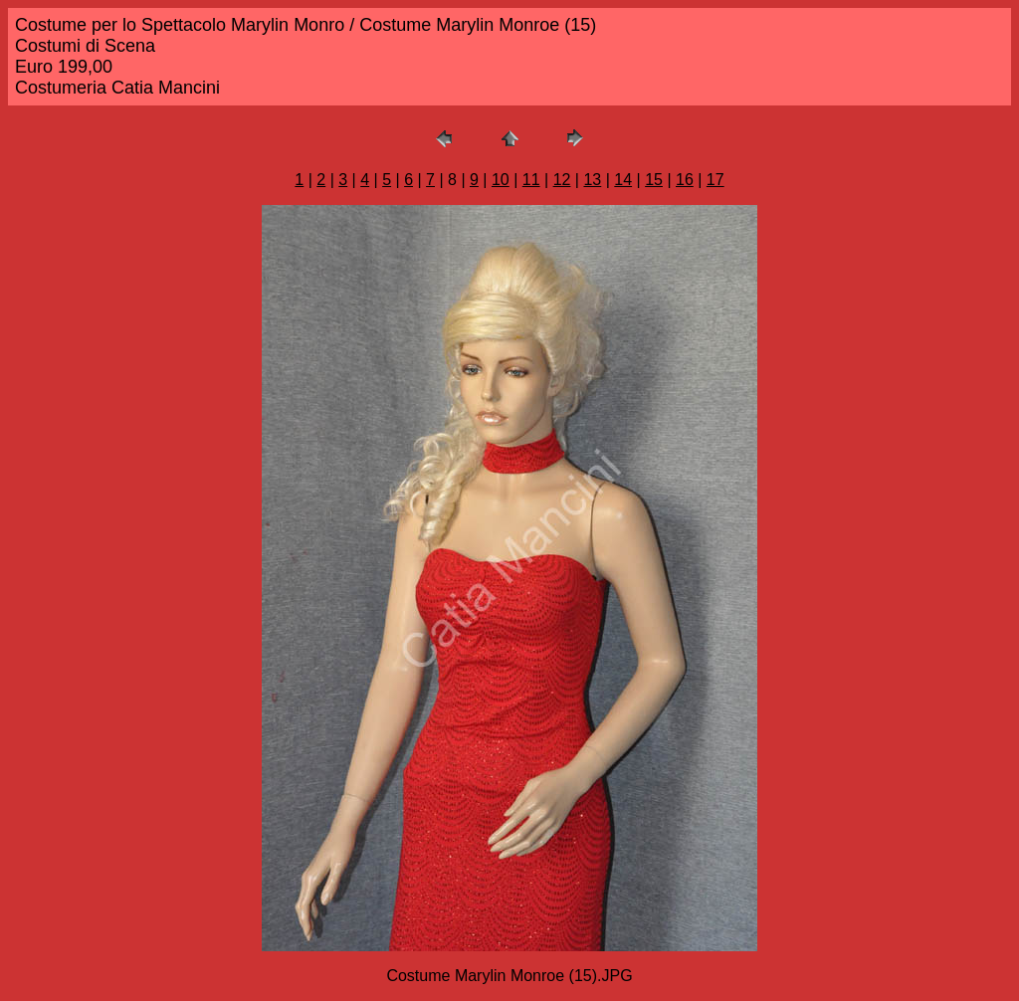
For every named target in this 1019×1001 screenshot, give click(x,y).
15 (654, 179)
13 (592, 179)
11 (531, 179)
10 (501, 179)
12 (562, 179)
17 (715, 179)
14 (623, 179)
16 (685, 179)
